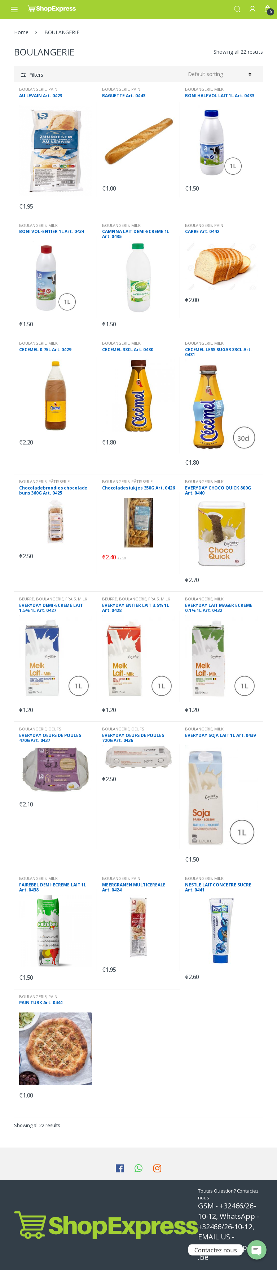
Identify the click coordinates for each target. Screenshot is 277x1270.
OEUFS (54, 729)
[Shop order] (220, 74)
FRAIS (70, 599)
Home (21, 32)
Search (237, 9)
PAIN (52, 89)
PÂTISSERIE (59, 481)
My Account (252, 9)
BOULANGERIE (32, 89)
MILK (218, 89)
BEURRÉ (26, 599)
